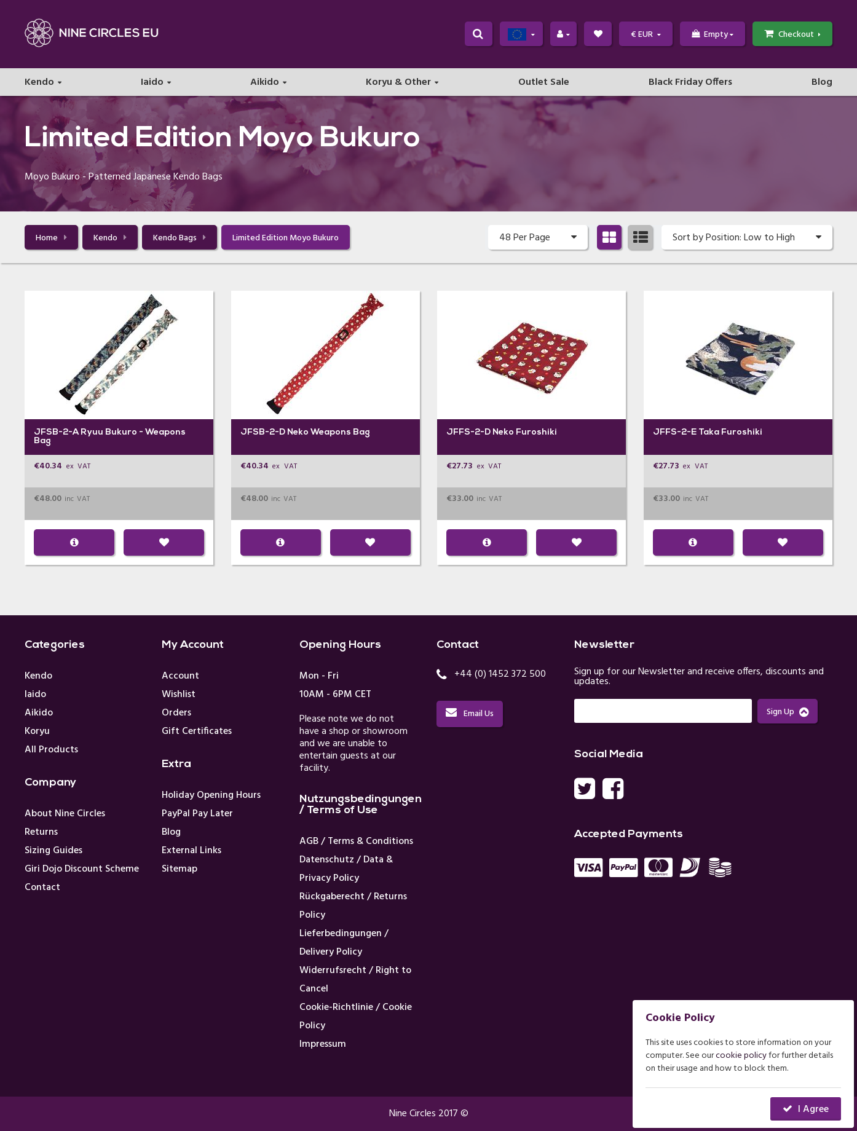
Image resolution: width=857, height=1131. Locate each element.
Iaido (152, 83)
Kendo (39, 83)
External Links (191, 851)
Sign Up (787, 712)
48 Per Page (538, 237)
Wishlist (178, 695)
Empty (712, 35)
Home (51, 238)
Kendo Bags (179, 238)
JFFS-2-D (468, 432)
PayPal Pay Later (197, 814)
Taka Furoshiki (730, 432)
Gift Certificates (197, 731)
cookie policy (741, 1056)
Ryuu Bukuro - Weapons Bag (110, 437)
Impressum (322, 1044)
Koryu (37, 731)
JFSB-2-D (262, 432)
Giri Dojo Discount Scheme (82, 869)
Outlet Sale (543, 83)
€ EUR (646, 35)
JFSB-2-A (56, 432)
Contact (42, 888)
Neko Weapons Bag (328, 432)
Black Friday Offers (690, 83)
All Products (51, 750)
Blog (822, 83)
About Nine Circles (65, 814)
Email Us (470, 714)
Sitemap (179, 869)
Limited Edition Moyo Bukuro (285, 238)
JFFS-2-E (675, 432)
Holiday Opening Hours (211, 795)
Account (180, 676)
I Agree (813, 1109)
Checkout (792, 35)
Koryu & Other (398, 83)
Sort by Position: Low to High (747, 237)
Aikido (264, 83)
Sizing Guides (53, 851)
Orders (176, 713)
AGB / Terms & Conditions (356, 841)
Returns (41, 832)
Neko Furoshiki (524, 432)
